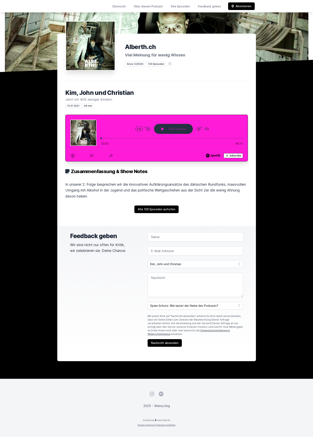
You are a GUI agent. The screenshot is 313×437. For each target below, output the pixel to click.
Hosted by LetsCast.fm (156, 420)
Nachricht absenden (164, 343)
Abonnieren (241, 6)
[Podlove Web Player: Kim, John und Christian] (156, 138)
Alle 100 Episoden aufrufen (156, 209)
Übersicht (119, 6)
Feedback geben (209, 6)
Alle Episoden (180, 6)
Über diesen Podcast (148, 6)
